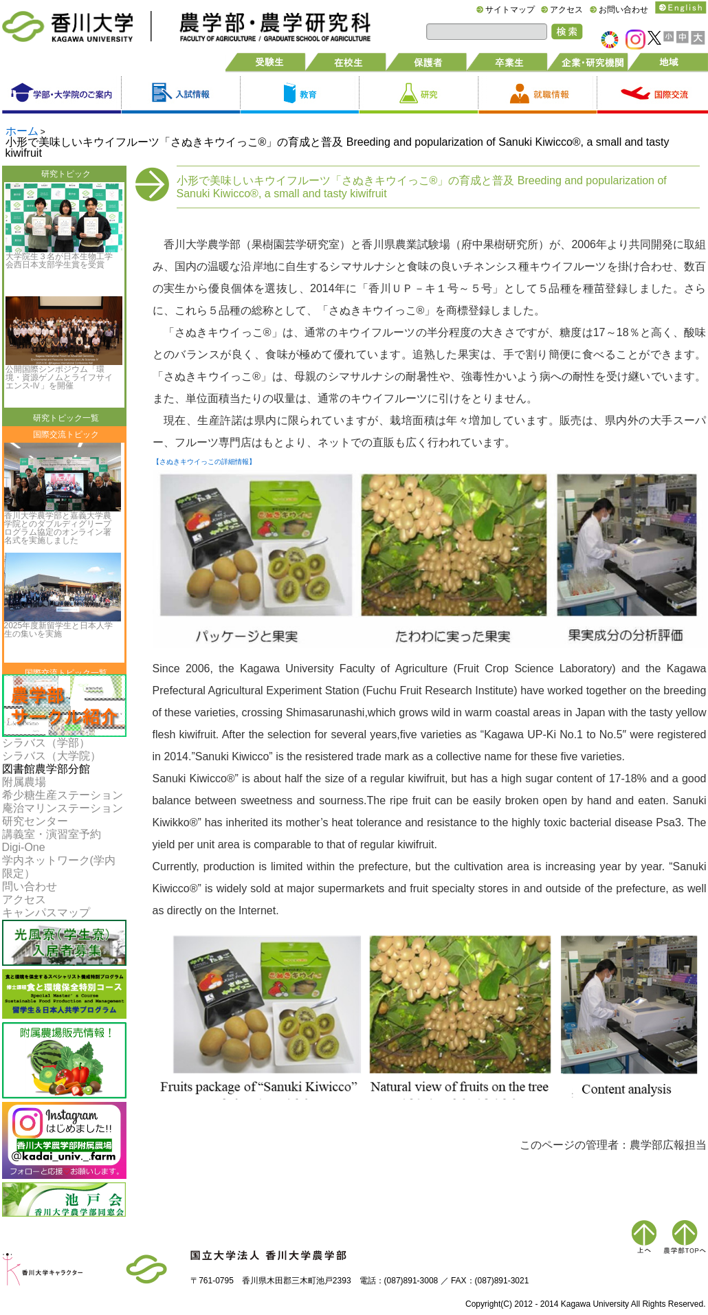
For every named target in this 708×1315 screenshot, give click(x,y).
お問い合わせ (623, 9)
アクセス (566, 9)
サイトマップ (510, 9)
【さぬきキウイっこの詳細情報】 (204, 461)
